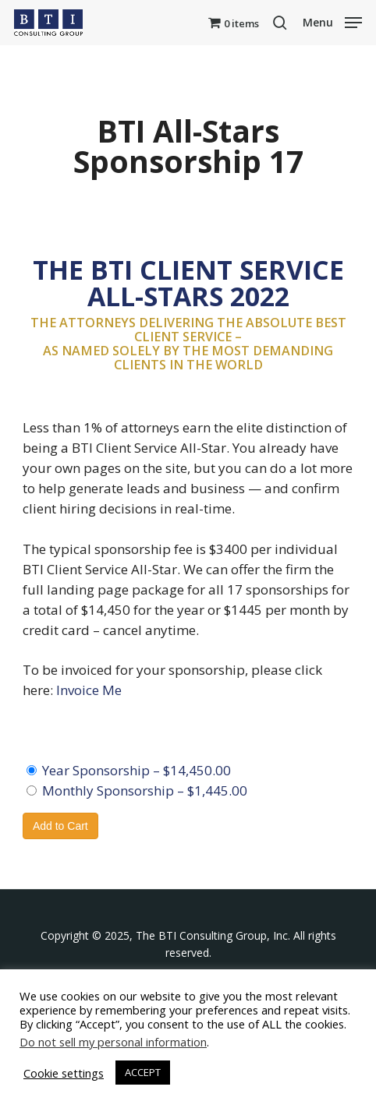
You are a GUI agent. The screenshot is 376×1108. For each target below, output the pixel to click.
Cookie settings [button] (63, 1073)
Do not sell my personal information (113, 1042)
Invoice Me (89, 690)
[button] (332, 21)
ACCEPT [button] (143, 1072)
